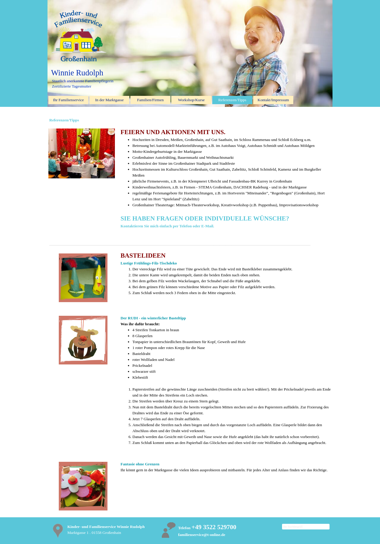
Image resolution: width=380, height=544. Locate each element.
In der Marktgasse (109, 100)
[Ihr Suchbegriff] (306, 526)
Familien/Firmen (150, 100)
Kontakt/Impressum (273, 100)
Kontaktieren (132, 226)
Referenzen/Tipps (232, 100)
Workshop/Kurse (191, 100)
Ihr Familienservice (68, 100)
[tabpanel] (226, 167)
